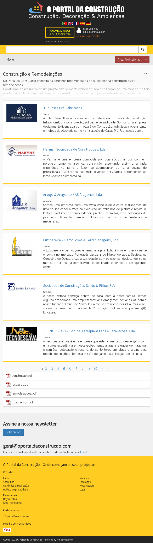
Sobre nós (8, 482)
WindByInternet (65, 539)
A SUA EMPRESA (60, 32)
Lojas (82, 489)
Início (6, 478)
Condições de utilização (16, 485)
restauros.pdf (17, 384)
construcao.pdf (19, 375)
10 (95, 368)
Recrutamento (11, 495)
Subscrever (13, 432)
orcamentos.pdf (19, 402)
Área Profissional (129, 59)
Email (83, 452)
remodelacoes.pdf (21, 393)
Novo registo (92, 36)
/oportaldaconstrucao (16, 516)
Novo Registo (87, 485)
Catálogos (85, 482)
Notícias (84, 478)
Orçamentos (10, 499)
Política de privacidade (15, 489)
